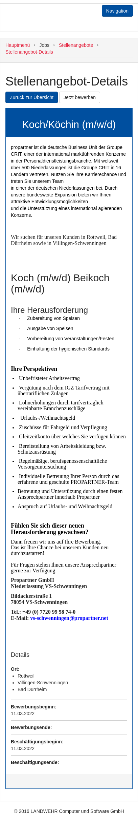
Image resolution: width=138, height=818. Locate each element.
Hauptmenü (17, 45)
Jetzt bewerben (80, 97)
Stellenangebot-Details (29, 52)
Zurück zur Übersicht (31, 97)
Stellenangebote (76, 45)
